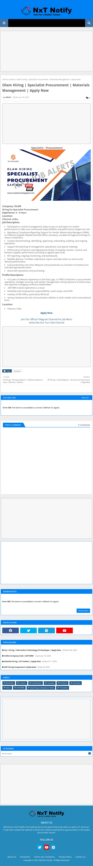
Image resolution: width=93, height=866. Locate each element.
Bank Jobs (10, 683)
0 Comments (84, 425)
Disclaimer (25, 856)
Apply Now (46, 312)
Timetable (64, 688)
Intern (8, 688)
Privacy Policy (65, 856)
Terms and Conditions (44, 856)
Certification (36, 683)
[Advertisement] (46, 51)
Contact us (80, 856)
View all (85, 397)
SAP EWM (20, 688)
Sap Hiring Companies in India (42, 688)
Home (4, 79)
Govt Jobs (76, 683)
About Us (11, 856)
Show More (83, 610)
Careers (12, 79)
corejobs (50, 683)
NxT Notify (47, 860)
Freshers (63, 683)
